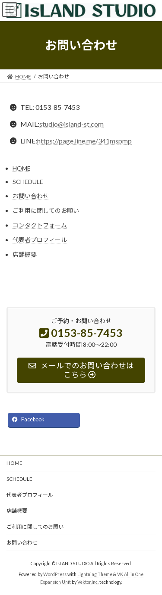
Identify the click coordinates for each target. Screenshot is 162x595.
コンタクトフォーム (40, 225)
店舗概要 (25, 254)
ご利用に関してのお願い (46, 210)
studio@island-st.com (71, 124)
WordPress (55, 573)
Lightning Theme (94, 573)
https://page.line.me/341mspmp (84, 141)
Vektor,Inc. (87, 581)
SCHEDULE (28, 181)
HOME (22, 168)
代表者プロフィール (40, 239)
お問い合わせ (31, 195)
